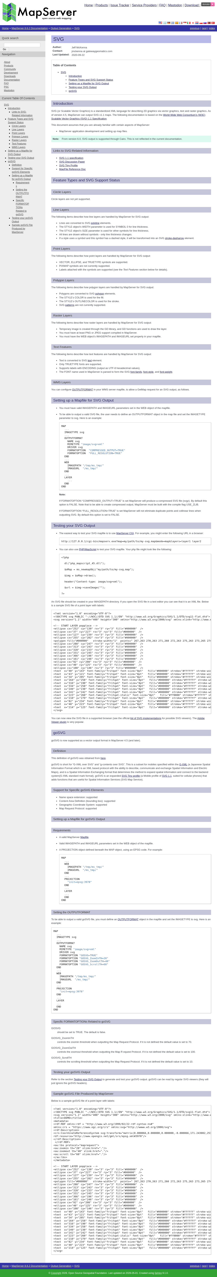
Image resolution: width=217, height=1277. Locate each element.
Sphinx (158, 1273)
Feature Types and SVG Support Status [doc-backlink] (86, 180)
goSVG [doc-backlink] (59, 733)
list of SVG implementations (145, 718)
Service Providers (144, 5)
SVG (77, 28)
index (212, 28)
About (7, 62)
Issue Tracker (119, 5)
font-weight (166, 371)
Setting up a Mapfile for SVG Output (89, 83)
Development (11, 72)
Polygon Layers (20, 136)
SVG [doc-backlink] (58, 39)
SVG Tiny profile (131, 775)
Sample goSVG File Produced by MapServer (22, 229)
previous (194, 28)
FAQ (162, 5)
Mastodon (175, 5)
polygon (99, 293)
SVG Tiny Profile (68, 165)
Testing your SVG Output (83, 87)
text (90, 360)
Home (88, 5)
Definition (17, 165)
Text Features (19, 143)
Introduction (75, 76)
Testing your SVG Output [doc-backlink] (74, 525)
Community (10, 69)
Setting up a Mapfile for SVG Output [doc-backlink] (83, 400)
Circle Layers (19, 126)
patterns (69, 305)
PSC (6, 87)
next (204, 28)
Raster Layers (19, 140)
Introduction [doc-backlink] (63, 103)
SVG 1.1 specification (71, 157)
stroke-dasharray (174, 238)
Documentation (12, 79)
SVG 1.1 (166, 775)
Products (101, 5)
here (103, 758)
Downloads (10, 76)
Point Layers (18, 133)
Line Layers (18, 129)
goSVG (73, 90)
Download (192, 5)
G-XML (183, 764)
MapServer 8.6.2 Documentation (29, 28)
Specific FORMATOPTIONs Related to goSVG (22, 207)
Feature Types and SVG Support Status (91, 79)
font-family (136, 371)
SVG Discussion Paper (72, 161)
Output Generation (61, 28)
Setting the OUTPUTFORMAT (22, 193)
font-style (148, 371)
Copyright (56, 1273)
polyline (95, 223)
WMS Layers (18, 147)
